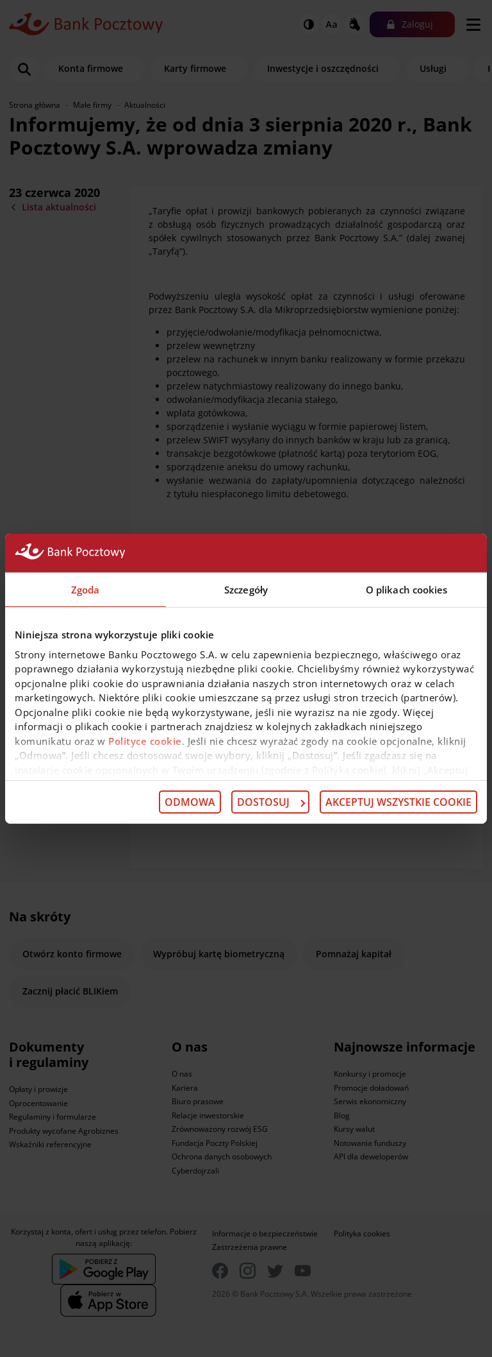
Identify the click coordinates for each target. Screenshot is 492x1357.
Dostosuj (271, 802)
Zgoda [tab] (85, 589)
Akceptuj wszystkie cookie (398, 802)
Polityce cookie (145, 740)
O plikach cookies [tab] (407, 589)
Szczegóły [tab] (246, 589)
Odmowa (190, 802)
